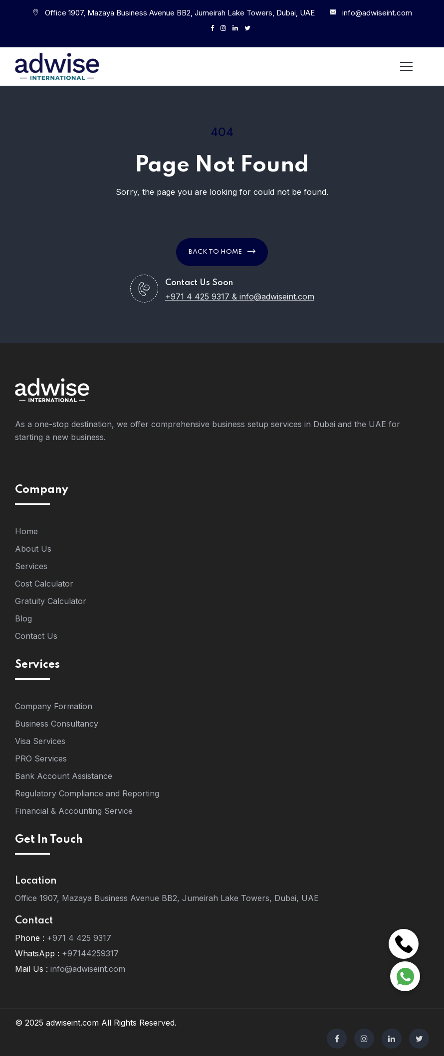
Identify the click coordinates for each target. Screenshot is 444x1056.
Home (26, 531)
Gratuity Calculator (50, 601)
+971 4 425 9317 (79, 938)
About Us (33, 549)
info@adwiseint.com (377, 12)
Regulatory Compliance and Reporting (87, 793)
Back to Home (222, 251)
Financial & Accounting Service (74, 811)
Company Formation (53, 706)
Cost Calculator (44, 584)
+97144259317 (90, 953)
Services (31, 566)
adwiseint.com (72, 1023)
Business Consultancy (56, 724)
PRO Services (41, 758)
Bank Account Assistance (63, 776)
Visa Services (40, 741)
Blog (23, 618)
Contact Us (36, 636)
